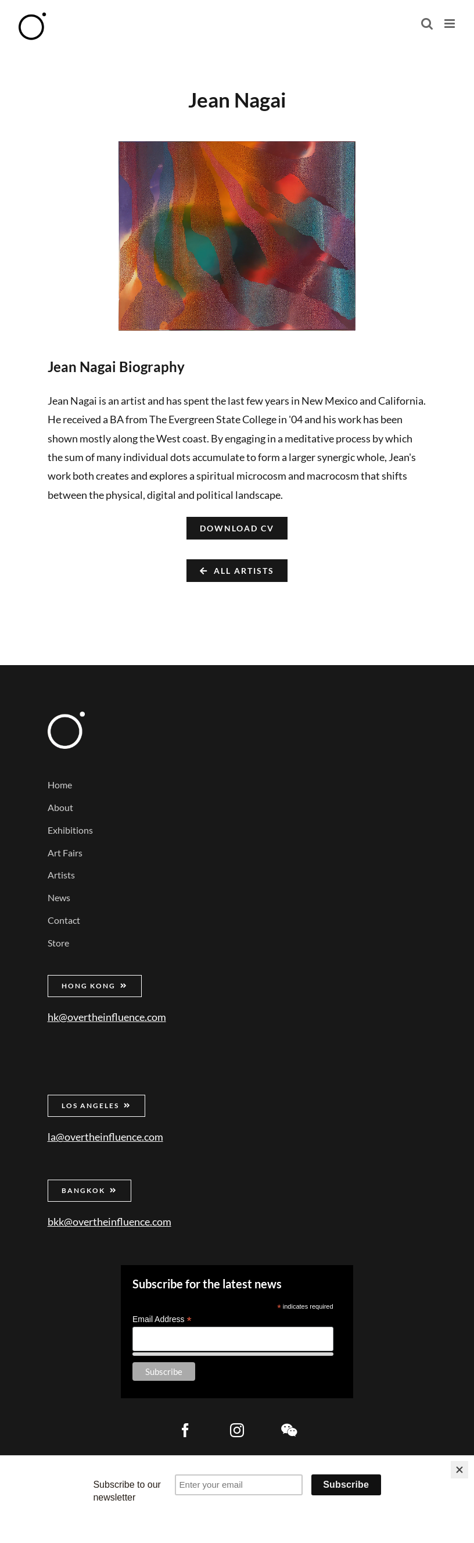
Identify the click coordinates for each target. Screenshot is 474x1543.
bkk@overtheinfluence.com (109, 1221)
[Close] (459, 1469)
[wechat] (289, 1430)
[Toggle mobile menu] (450, 23)
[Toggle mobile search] (427, 23)
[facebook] (185, 1430)
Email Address (162, 1319)
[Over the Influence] (66, 716)
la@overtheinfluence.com (105, 1136)
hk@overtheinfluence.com (107, 1016)
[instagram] (237, 1430)
